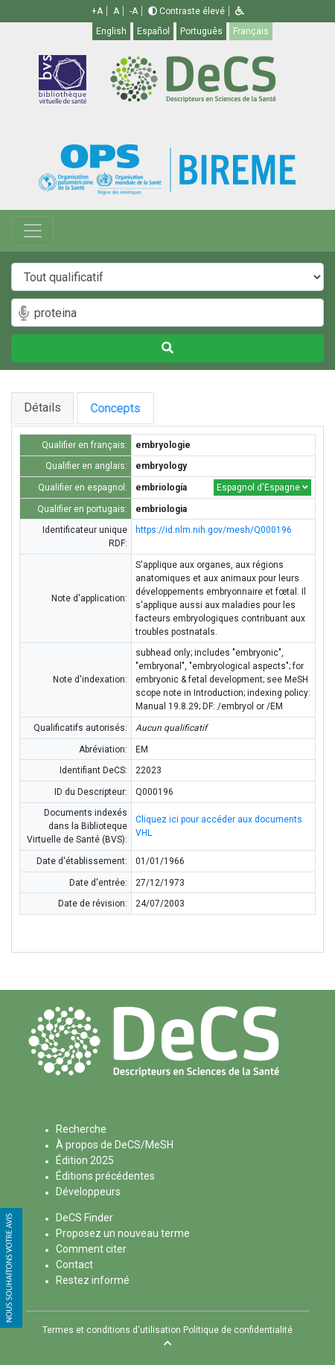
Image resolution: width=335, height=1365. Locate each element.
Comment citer (91, 1249)
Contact (74, 1264)
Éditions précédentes (105, 1176)
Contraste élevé (186, 11)
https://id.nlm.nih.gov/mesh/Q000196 (213, 530)
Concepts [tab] (135, 408)
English (111, 31)
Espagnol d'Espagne (262, 487)
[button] (240, 11)
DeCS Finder (84, 1218)
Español (153, 31)
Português (201, 31)
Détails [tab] (42, 407)
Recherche (81, 1129)
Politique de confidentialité (238, 1330)
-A (134, 11)
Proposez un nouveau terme (123, 1233)
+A (97, 11)
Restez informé (93, 1280)
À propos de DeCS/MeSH (114, 1145)
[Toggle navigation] (33, 231)
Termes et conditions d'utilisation (111, 1330)
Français (251, 31)
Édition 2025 (85, 1160)
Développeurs (88, 1192)
